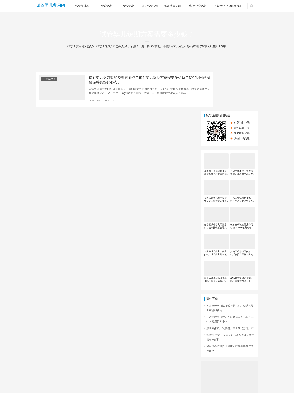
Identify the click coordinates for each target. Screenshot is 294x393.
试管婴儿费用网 (50, 5)
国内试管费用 (150, 6)
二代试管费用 (106, 6)
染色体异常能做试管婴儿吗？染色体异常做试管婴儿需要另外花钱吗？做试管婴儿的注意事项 (215, 241)
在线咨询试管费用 (197, 6)
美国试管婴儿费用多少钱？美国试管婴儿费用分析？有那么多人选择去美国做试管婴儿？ (215, 160)
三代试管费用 (128, 6)
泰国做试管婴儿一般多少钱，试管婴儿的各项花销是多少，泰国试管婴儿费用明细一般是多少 (215, 214)
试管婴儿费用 (83, 6)
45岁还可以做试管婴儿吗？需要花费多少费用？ (241, 241)
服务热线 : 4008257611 (228, 6)
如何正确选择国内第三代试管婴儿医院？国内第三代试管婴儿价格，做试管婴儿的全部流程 (241, 214)
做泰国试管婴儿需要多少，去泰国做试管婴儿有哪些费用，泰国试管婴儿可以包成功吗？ (215, 187)
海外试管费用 (172, 6)
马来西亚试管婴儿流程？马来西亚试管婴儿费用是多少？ (241, 160)
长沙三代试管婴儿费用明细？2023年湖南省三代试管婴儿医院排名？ (242, 187)
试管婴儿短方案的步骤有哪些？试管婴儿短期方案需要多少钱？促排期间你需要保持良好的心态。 (141, 81)
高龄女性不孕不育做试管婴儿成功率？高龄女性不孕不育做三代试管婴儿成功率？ (241, 133)
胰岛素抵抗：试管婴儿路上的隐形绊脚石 (230, 289)
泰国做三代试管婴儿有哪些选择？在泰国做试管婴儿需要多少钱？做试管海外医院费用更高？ (215, 133)
